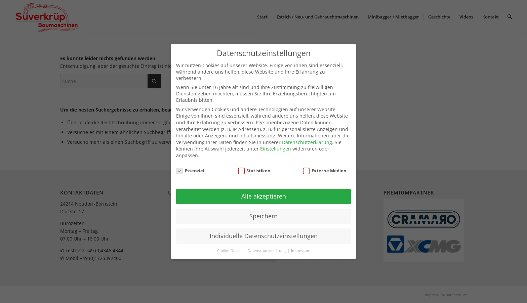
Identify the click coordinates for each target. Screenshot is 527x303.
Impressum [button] (300, 250)
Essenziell (191, 171)
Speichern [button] (263, 216)
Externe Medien (325, 171)
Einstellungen (275, 148)
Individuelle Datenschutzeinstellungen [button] (264, 236)
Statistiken (254, 171)
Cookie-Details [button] (230, 250)
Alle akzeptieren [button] (263, 196)
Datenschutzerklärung (307, 142)
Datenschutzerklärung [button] (267, 250)
